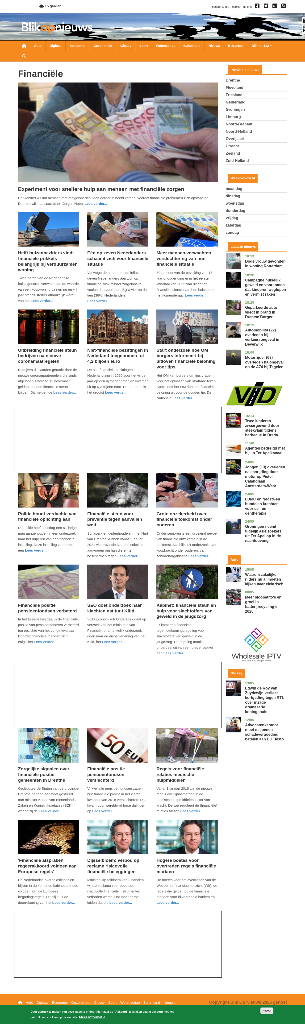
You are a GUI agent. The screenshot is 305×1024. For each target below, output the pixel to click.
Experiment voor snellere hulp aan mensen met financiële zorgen (101, 189)
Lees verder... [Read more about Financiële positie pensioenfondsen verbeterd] (45, 642)
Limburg (233, 117)
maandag (234, 189)
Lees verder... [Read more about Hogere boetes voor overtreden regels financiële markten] (167, 902)
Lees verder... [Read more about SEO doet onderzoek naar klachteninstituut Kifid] (113, 642)
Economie (77, 46)
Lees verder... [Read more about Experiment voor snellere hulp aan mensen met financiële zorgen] (95, 204)
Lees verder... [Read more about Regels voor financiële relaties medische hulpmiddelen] (191, 811)
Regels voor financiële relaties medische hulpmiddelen (180, 774)
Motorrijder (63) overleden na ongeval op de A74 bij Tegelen (264, 362)
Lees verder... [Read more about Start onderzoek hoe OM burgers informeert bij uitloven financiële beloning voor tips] (183, 398)
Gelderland (236, 102)
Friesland (234, 95)
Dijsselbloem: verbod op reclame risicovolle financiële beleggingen (113, 866)
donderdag (235, 211)
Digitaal (56, 46)
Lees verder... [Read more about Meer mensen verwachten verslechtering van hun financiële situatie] (196, 295)
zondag (232, 233)
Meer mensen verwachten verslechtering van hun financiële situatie (183, 258)
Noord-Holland (239, 131)
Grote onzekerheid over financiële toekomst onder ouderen (184, 519)
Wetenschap (165, 46)
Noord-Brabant (239, 124)
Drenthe (233, 80)
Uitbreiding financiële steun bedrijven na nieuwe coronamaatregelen (47, 356)
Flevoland (234, 88)
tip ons (247, 6)
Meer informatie (92, 1017)
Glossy (125, 46)
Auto (38, 46)
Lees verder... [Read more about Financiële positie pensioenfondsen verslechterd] (103, 811)
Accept (267, 1010)
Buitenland (191, 46)
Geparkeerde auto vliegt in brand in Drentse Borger (261, 312)
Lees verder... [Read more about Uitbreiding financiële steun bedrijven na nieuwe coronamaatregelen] (64, 392)
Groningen (235, 109)
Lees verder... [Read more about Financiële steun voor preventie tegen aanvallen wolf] (128, 556)
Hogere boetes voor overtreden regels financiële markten (186, 866)
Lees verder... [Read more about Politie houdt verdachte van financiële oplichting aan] (36, 550)
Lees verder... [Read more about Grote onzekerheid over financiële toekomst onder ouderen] (199, 556)
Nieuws (214, 46)
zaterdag (233, 225)
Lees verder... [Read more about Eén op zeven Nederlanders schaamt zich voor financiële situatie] (98, 301)
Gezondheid (102, 46)
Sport (143, 46)
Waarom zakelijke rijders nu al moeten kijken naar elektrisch (264, 579)
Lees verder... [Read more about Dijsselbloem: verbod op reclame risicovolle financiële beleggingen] (120, 902)
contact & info (220, 6)
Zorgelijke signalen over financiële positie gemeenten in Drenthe (44, 774)
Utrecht (232, 146)
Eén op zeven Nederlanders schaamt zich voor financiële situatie (117, 258)
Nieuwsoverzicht (24, 46)
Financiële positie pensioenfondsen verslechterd (106, 774)
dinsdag (233, 196)
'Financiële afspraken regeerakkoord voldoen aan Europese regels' (47, 866)
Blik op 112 (261, 46)
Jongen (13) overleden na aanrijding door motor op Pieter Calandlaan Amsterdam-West (265, 476)
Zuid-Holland (237, 161)
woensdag (235, 203)
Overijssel (235, 139)
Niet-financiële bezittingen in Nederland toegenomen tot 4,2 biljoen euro (117, 356)
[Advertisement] (118, 440)
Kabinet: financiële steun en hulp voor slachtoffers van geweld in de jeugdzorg (186, 611)
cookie (236, 6)
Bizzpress (235, 46)
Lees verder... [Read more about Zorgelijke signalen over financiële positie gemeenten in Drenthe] (50, 811)
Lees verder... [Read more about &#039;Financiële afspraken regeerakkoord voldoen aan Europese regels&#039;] (63, 902)
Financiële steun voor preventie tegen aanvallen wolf (114, 519)
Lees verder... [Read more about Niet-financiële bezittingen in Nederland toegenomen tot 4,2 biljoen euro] (116, 392)
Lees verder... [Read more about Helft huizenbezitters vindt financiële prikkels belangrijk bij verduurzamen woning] (42, 301)
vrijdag (232, 218)
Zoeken (24, 56)
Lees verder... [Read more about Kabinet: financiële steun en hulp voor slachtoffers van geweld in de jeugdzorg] (174, 653)
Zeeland (233, 153)
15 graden (50, 6)
